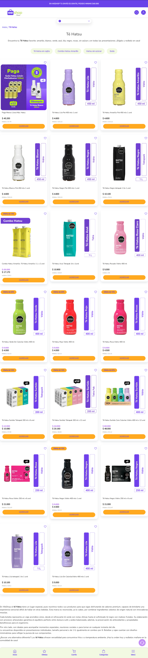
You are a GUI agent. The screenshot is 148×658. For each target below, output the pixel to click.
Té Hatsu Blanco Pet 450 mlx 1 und (16, 188)
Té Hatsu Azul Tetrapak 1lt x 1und (65, 263)
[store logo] (14, 12)
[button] (45, 63)
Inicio (4, 27)
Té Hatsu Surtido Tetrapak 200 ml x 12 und (69, 420)
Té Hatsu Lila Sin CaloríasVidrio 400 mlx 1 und (70, 576)
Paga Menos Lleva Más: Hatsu (13, 112)
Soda (112, 51)
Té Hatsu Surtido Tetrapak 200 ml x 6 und (18, 420)
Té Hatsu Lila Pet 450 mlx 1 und (64, 112)
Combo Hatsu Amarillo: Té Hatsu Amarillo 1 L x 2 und (23, 263)
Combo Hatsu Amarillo (68, 51)
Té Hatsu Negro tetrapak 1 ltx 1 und (116, 188)
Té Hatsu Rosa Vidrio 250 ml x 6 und (16, 498)
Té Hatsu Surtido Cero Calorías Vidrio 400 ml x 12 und (124, 420)
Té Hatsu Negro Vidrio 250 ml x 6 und (117, 498)
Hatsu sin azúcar (94, 51)
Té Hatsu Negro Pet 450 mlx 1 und (65, 188)
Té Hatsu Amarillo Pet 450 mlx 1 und (117, 112)
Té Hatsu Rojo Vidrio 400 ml (63, 342)
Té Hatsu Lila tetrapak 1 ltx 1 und (15, 576)
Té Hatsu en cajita (42, 51)
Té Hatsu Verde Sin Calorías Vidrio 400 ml (18, 342)
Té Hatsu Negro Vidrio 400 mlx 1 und (66, 498)
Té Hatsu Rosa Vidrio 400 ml (114, 342)
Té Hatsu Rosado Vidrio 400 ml (115, 263)
